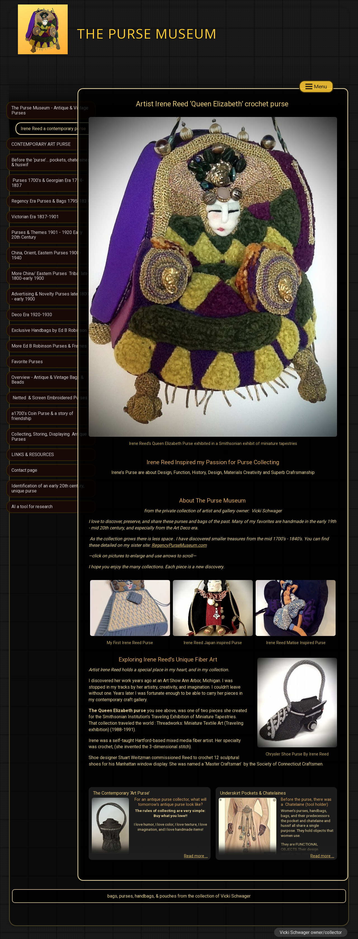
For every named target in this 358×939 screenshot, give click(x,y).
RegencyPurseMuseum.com (145, 545)
